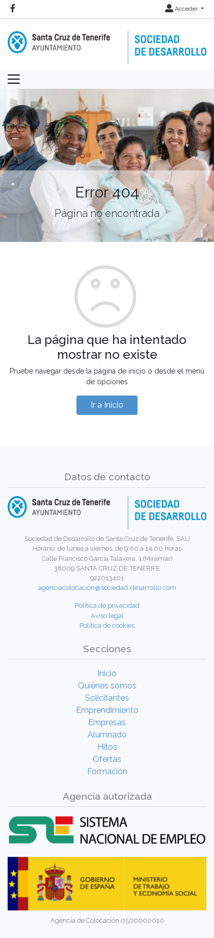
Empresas (107, 722)
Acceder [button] (182, 8)
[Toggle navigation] (14, 79)
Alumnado (107, 734)
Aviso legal (107, 616)
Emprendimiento (107, 710)
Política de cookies (107, 625)
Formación (107, 771)
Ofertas (107, 759)
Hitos (107, 747)
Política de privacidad (107, 605)
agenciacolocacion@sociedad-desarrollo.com (107, 587)
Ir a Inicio (107, 405)
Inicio (107, 673)
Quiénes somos (107, 685)
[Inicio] (107, 40)
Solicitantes (107, 698)
